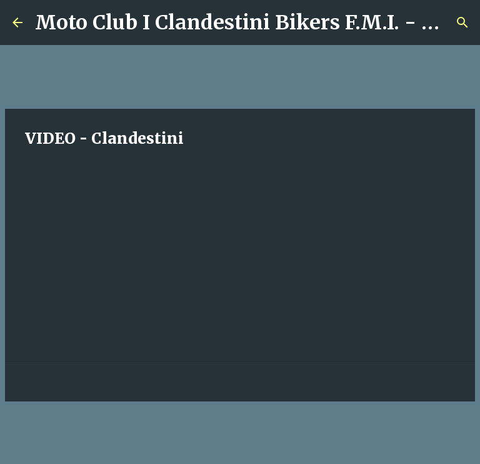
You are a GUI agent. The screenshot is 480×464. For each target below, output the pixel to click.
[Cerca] (462, 23)
